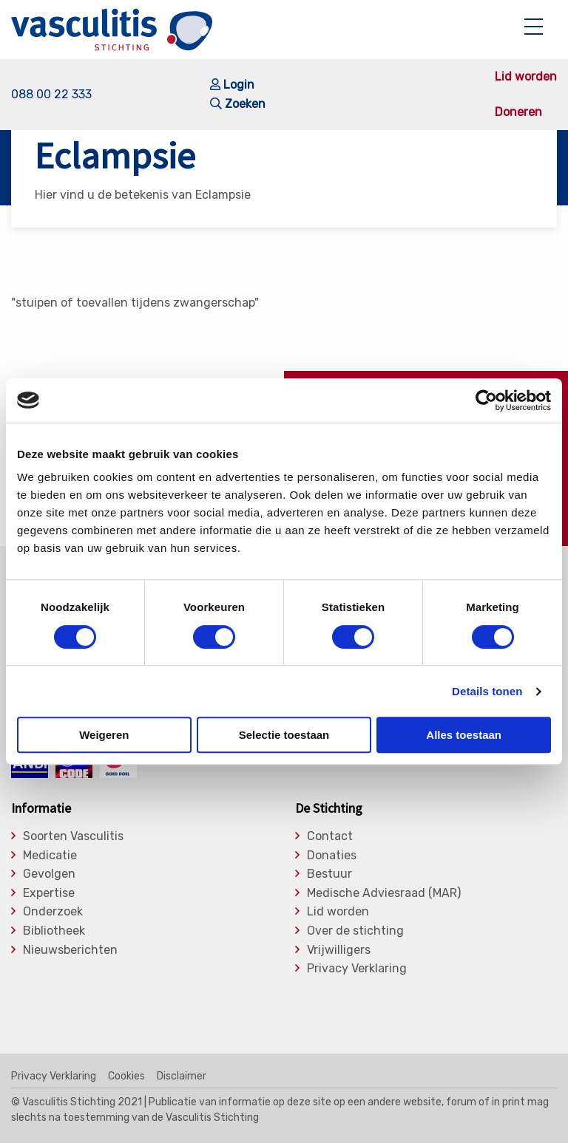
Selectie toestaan (284, 735)
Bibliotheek (54, 931)
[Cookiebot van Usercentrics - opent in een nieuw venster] (486, 400)
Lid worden (526, 77)
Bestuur (329, 874)
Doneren (518, 112)
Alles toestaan (463, 735)
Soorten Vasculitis (73, 836)
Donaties (331, 855)
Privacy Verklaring (357, 969)
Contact (330, 836)
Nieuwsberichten (70, 950)
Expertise (49, 893)
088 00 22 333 (51, 94)
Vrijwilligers (339, 950)
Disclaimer (181, 1076)
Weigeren (104, 735)
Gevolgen (49, 874)
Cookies (126, 1076)
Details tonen (487, 691)
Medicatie (50, 855)
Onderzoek (53, 912)
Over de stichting (355, 931)
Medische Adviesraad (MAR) (384, 893)
